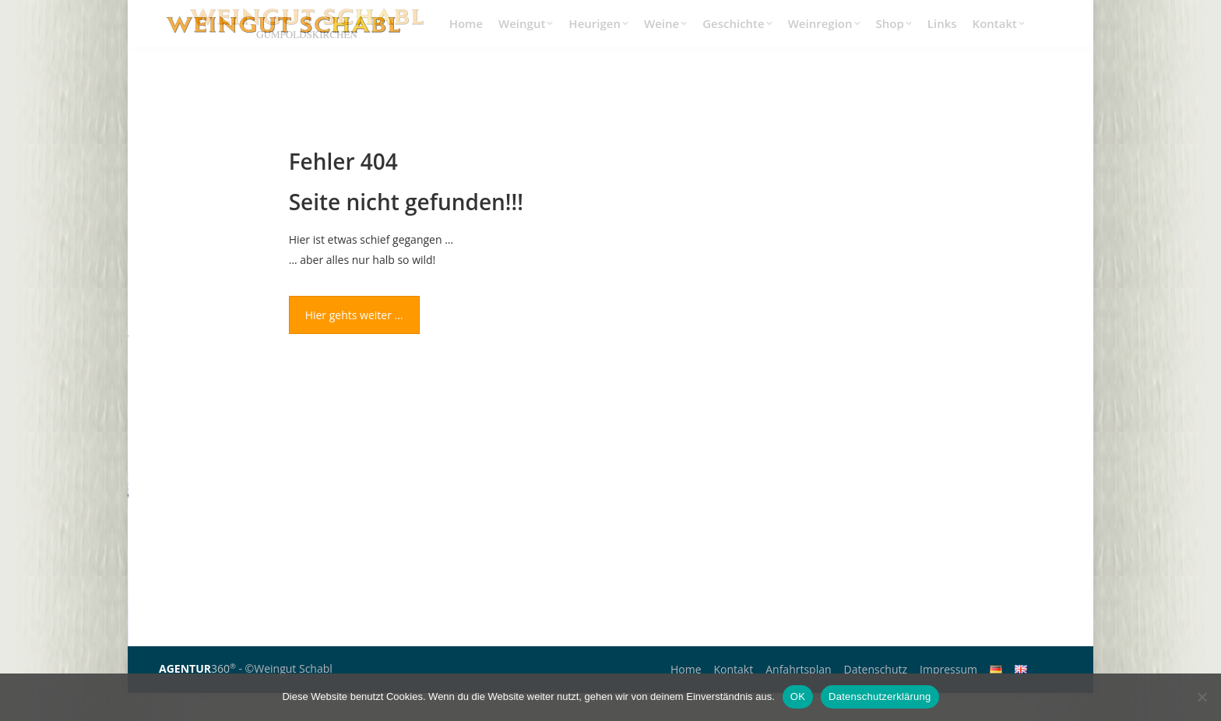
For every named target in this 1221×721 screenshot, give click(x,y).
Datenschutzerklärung (880, 696)
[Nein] (1201, 697)
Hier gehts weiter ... (354, 343)
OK (797, 696)
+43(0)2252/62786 (872, 14)
